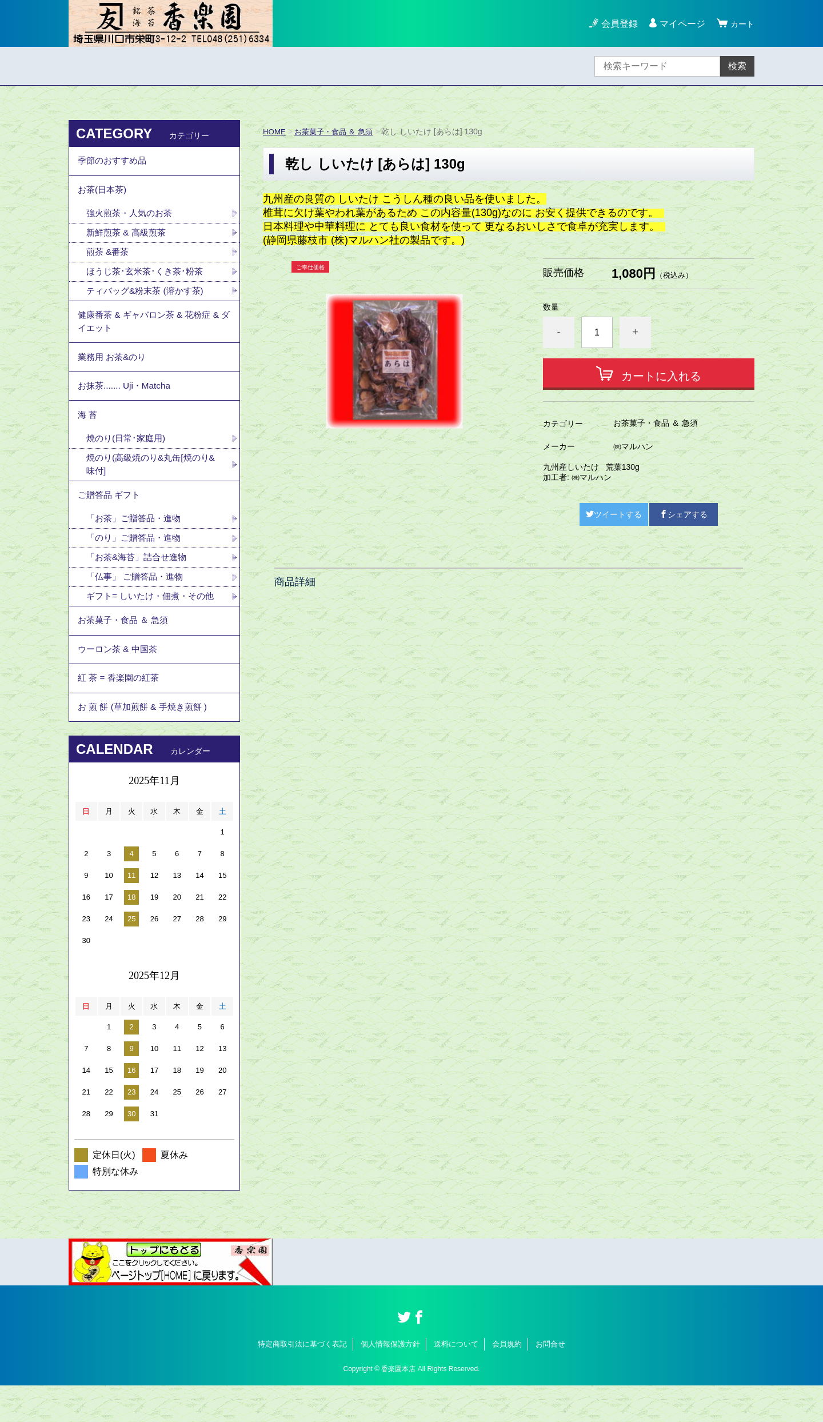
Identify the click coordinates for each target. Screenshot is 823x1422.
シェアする (684, 514)
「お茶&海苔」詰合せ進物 (139, 582)
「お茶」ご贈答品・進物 (136, 542)
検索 (737, 66)
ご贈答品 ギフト (111, 517)
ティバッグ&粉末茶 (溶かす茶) (148, 298)
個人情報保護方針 (390, 1380)
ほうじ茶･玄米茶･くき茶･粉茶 (148, 278)
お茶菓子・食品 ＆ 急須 (337, 131)
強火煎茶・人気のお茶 (132, 218)
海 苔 (88, 432)
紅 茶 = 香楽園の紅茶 (121, 711)
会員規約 (507, 1380)
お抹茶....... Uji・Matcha (126, 401)
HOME (275, 131)
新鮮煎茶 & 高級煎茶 (128, 238)
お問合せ (550, 1380)
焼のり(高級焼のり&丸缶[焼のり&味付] (151, 484)
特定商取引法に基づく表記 (302, 1380)
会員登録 (616, 24)
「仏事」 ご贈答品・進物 (137, 602)
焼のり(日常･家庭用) (128, 457)
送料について (456, 1380)
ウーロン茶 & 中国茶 (120, 679)
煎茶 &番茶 (108, 258)
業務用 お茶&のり (114, 369)
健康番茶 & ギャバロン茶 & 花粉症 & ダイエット (152, 331)
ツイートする (614, 514)
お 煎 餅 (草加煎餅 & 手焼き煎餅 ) (146, 742)
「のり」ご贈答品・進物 (136, 562)
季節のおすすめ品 (114, 162)
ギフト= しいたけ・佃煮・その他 (154, 622)
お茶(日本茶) (104, 193)
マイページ (679, 24)
